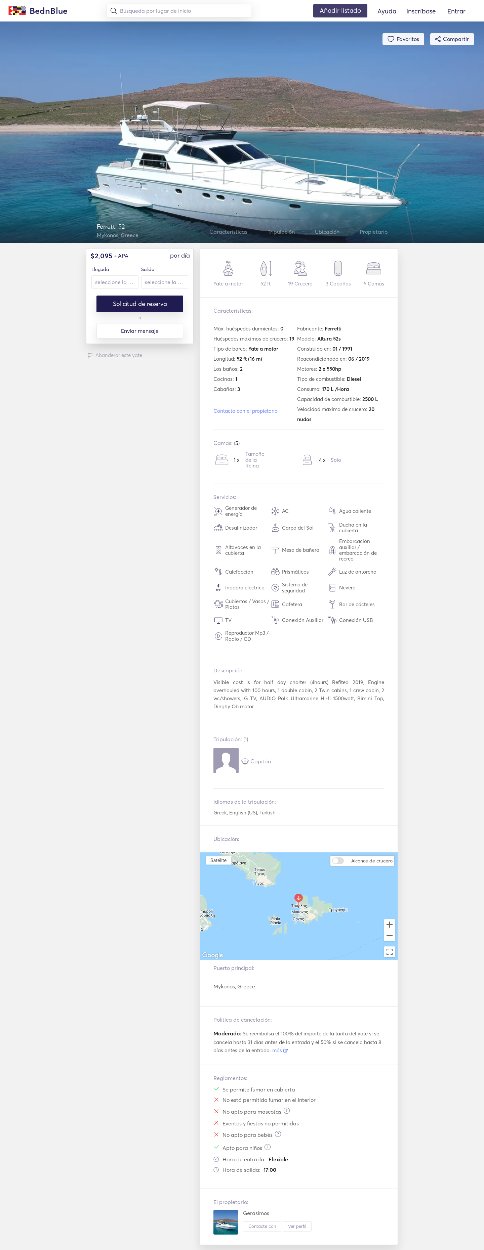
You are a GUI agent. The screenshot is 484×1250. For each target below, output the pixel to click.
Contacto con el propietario (245, 411)
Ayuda (386, 11)
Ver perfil (297, 1226)
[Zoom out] (389, 936)
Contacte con (262, 1226)
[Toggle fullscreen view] (389, 951)
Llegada (100, 269)
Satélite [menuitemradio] (218, 860)
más (280, 1050)
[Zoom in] (389, 924)
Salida (147, 269)
